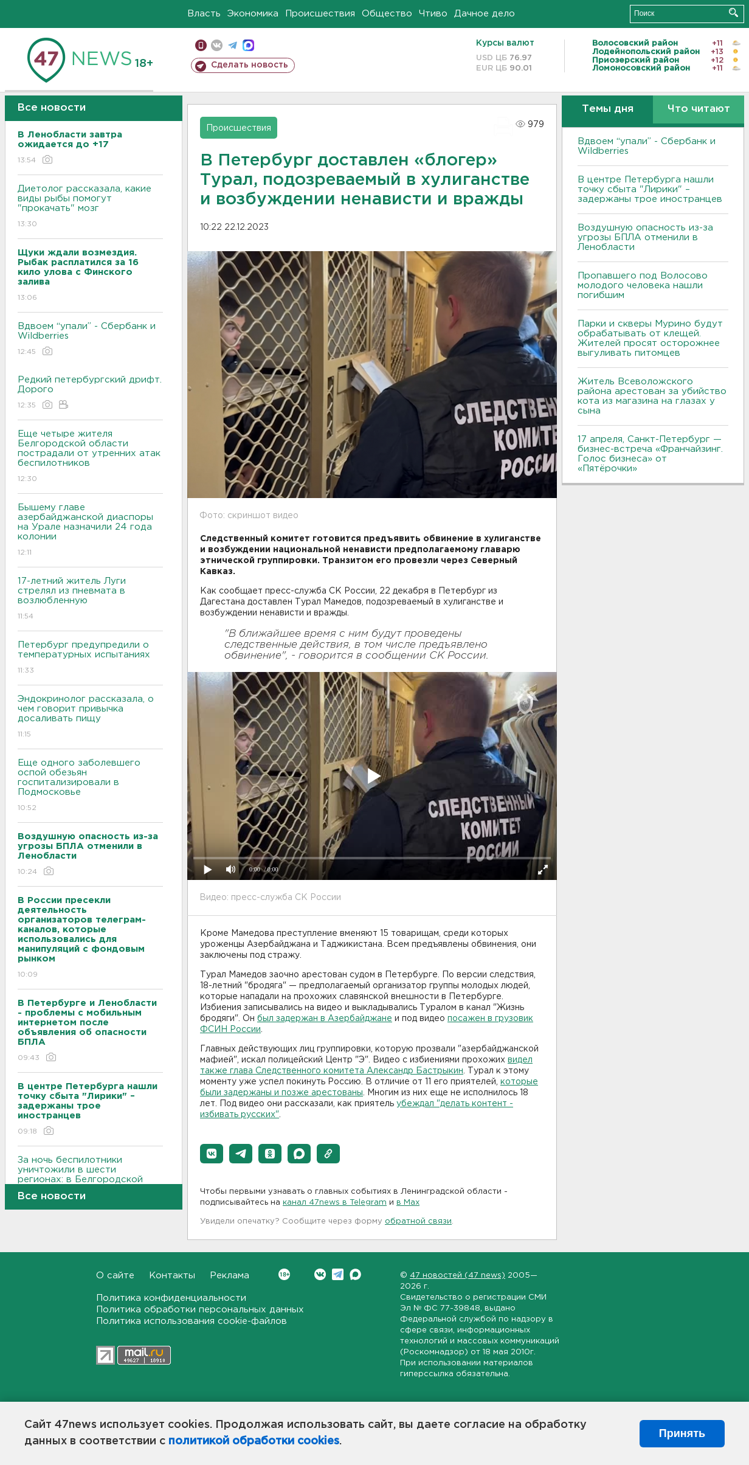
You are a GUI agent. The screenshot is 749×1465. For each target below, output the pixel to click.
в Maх (407, 1202)
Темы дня (607, 109)
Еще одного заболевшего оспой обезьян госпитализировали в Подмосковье (90, 786)
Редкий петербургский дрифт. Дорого (90, 393)
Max (355, 1274)
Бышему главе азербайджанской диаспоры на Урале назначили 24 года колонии (90, 531)
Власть (204, 14)
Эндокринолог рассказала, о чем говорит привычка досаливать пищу (90, 717)
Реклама (229, 1276)
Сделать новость (249, 65)
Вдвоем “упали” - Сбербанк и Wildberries (90, 339)
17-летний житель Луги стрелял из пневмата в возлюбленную (90, 599)
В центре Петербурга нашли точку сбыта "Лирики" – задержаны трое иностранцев (650, 189)
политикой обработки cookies (253, 1441)
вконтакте (217, 45)
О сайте (115, 1276)
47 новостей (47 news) (457, 1275)
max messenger (248, 45)
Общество (387, 14)
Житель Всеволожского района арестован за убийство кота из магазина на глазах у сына (652, 396)
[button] (211, 1153)
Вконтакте (284, 1274)
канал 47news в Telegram (335, 1202)
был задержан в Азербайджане (324, 1018)
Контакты (172, 1276)
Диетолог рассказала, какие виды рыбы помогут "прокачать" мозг (90, 207)
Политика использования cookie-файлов (191, 1321)
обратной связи (418, 1221)
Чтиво (433, 14)
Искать (733, 12)
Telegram (337, 1274)
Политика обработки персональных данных (200, 1310)
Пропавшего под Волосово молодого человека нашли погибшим (643, 285)
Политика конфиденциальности (171, 1298)
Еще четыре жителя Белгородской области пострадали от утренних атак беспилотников (90, 457)
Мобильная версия (201, 45)
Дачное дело (484, 14)
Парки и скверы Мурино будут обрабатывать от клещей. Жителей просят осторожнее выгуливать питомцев (650, 338)
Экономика (252, 14)
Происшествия (320, 14)
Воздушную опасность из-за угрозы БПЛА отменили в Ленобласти (645, 237)
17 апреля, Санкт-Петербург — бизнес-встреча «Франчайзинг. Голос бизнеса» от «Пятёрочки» (650, 454)
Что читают (699, 109)
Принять (682, 1433)
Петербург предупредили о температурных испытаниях (90, 658)
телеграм (232, 45)
